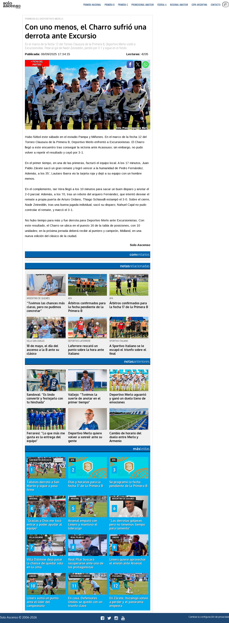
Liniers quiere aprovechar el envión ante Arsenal (127, 561)
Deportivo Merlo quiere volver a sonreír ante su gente (85, 437)
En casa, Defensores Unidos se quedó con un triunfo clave (85, 602)
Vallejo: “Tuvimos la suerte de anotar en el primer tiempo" (84, 398)
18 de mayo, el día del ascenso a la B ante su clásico (43, 349)
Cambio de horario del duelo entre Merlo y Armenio (125, 437)
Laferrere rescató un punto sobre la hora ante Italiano (86, 349)
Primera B (109, 4)
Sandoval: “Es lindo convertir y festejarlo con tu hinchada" (45, 398)
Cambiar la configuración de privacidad (209, 616)
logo (11, 5)
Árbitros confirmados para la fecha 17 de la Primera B (128, 305)
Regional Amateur (179, 4)
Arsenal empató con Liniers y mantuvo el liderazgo (82, 524)
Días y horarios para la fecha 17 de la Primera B (85, 484)
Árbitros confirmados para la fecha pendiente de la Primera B (87, 307)
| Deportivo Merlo (50, 19)
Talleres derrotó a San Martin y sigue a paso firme (43, 486)
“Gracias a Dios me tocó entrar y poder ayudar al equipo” (44, 524)
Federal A (161, 4)
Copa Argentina (199, 4)
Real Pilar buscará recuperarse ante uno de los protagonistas (86, 563)
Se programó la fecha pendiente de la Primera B (128, 484)
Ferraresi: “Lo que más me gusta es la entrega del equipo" (46, 437)
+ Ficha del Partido (37, 63)
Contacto (215, 4)
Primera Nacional (92, 4)
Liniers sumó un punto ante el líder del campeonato (43, 602)
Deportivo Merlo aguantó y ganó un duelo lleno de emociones (127, 398)
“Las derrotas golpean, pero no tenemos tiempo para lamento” (127, 524)
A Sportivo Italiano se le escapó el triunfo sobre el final (127, 349)
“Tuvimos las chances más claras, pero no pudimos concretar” (46, 307)
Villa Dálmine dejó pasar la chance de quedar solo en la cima (45, 563)
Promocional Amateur (142, 4)
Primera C (123, 4)
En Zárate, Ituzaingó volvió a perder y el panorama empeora (128, 602)
